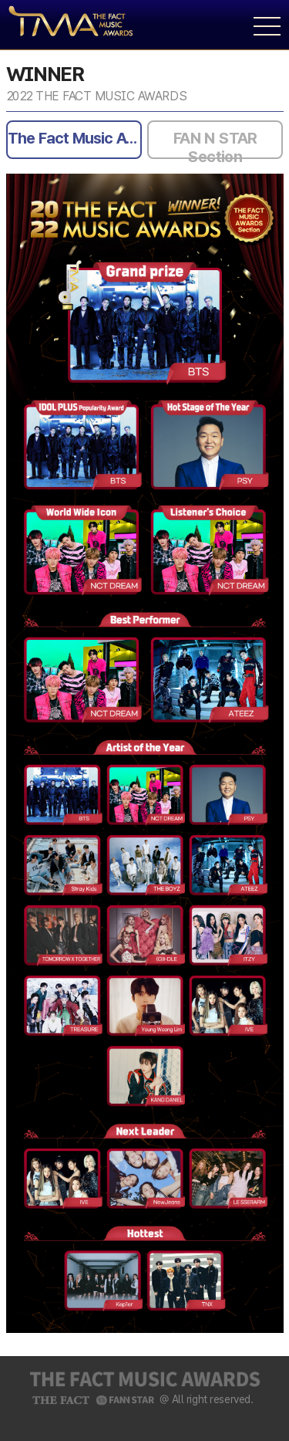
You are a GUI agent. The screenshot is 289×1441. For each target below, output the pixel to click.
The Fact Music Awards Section (75, 138)
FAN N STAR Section (215, 144)
